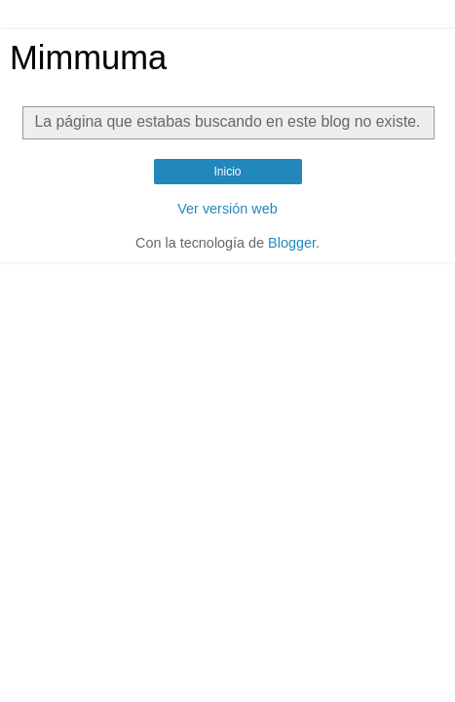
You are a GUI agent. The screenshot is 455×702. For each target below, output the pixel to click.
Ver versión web (227, 208)
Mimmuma (88, 57)
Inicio (227, 171)
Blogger (292, 243)
